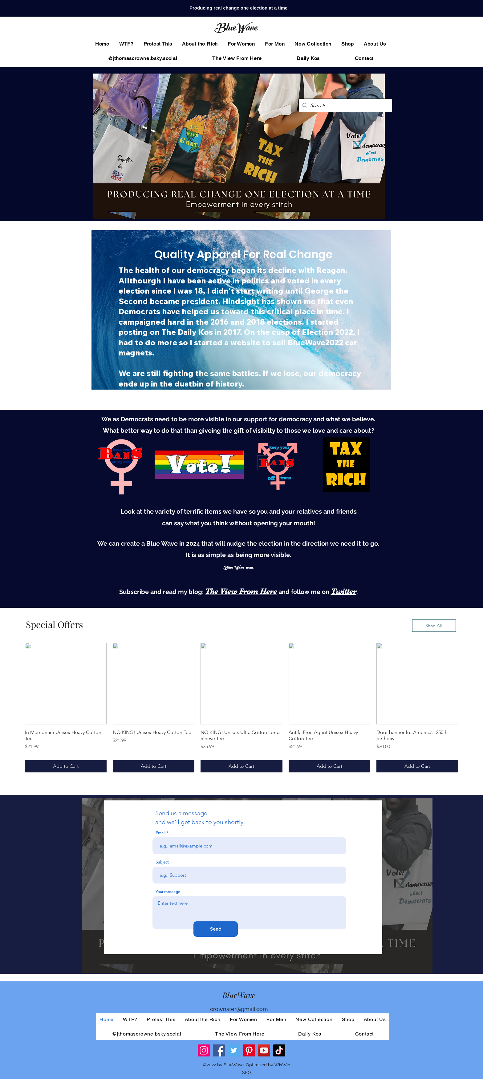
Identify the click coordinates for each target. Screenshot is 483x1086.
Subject (162, 862)
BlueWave (235, 28)
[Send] (215, 929)
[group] (241, 708)
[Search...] (344, 105)
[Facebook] (219, 1050)
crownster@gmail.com (239, 1009)
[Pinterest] (249, 1050)
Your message (168, 892)
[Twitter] (234, 1050)
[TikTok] (279, 1050)
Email (160, 833)
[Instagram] (204, 1050)
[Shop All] (434, 625)
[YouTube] (264, 1050)
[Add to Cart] (66, 766)
